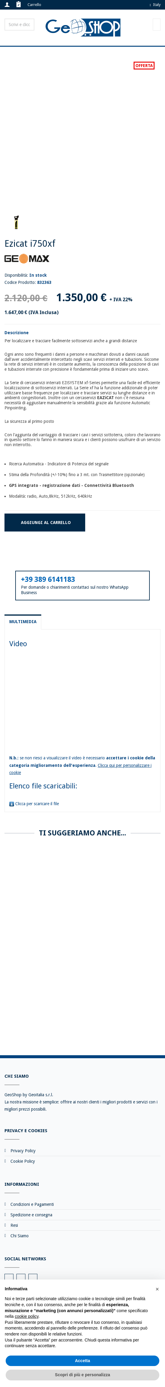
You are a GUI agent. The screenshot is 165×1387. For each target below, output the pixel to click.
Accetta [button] (82, 1360)
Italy (157, 4)
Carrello (34, 4)
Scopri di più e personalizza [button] (82, 1374)
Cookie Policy (22, 1161)
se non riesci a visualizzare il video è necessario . (82, 765)
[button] (157, 1289)
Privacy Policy (23, 1150)
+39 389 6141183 (48, 579)
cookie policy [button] (26, 1316)
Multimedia (22, 621)
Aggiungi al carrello (46, 522)
